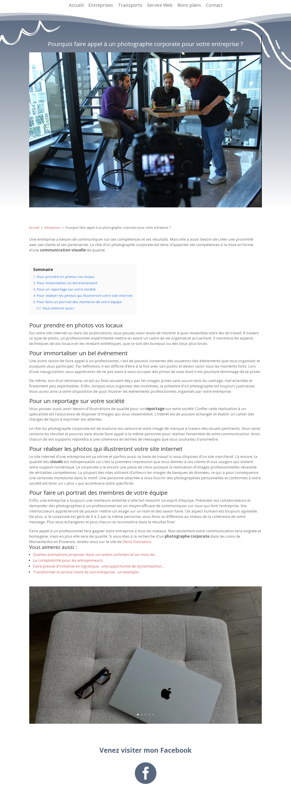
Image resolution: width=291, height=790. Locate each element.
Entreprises (100, 5)
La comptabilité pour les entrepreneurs (68, 560)
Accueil (76, 5)
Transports (130, 5)
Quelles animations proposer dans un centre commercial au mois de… (95, 554)
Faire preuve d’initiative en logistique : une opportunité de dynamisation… (99, 566)
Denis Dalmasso (137, 541)
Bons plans (189, 5)
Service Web (160, 5)
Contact (214, 5)
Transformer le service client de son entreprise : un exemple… (87, 572)
